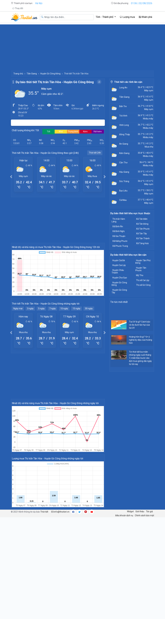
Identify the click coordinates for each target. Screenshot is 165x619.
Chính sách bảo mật (144, 515)
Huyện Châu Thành (118, 271)
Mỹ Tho (139, 275)
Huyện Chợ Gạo (119, 277)
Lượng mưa (127, 17)
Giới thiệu (139, 511)
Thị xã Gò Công (143, 285)
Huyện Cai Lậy (119, 265)
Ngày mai (17, 308)
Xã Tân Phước (143, 229)
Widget (130, 511)
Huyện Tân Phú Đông (143, 261)
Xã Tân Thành (143, 238)
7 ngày (52, 308)
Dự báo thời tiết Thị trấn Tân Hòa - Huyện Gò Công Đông (55, 82)
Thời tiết (44, 512)
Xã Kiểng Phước (119, 241)
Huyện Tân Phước (140, 269)
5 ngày (41, 308)
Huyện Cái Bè (118, 260)
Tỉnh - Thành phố (105, 17)
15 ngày (76, 308)
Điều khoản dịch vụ (124, 515)
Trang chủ (18, 73)
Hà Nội (38, 3)
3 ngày (30, 308)
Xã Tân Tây (141, 233)
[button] (11, 176)
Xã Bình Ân (117, 226)
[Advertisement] (82, 45)
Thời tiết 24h (95, 152)
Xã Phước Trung (120, 246)
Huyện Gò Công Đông (50, 73)
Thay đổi (17, 8)
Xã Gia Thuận (118, 236)
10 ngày (64, 308)
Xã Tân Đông (142, 224)
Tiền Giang (32, 73)
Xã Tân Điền (141, 219)
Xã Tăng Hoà (142, 243)
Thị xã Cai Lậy (142, 280)
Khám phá (145, 17)
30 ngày (89, 308)
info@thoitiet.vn (60, 512)
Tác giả (149, 511)
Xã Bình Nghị (118, 231)
